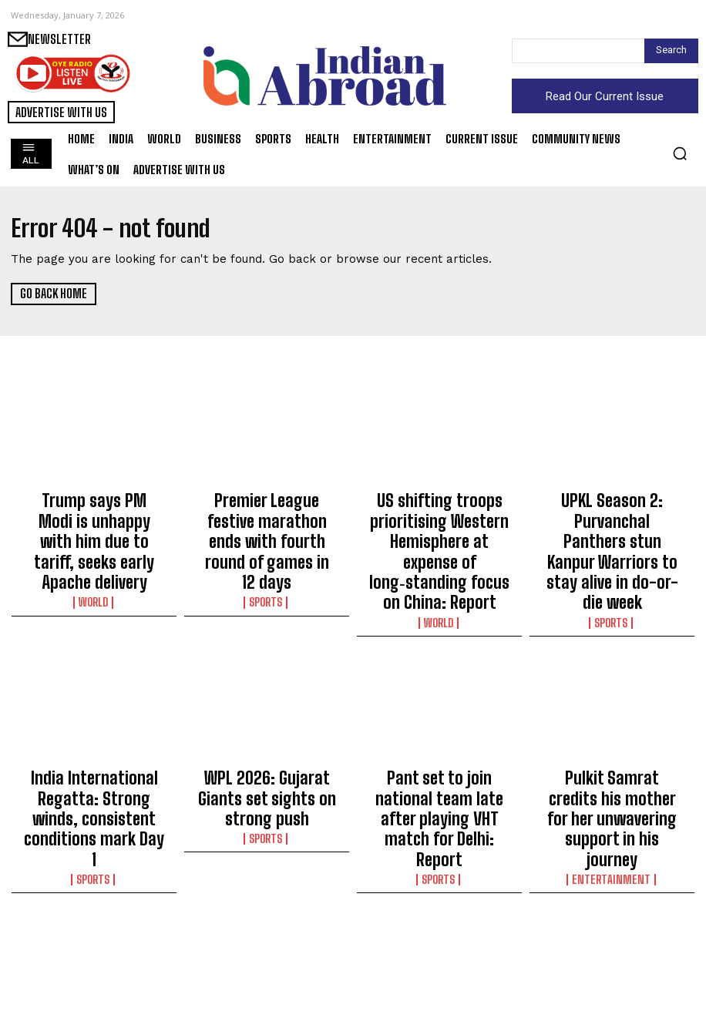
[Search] (671, 51)
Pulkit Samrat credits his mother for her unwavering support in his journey (612, 736)
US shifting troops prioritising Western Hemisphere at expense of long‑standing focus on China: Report (440, 526)
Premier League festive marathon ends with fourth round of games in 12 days (267, 512)
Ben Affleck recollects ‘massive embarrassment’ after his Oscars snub (94, 931)
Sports (266, 542)
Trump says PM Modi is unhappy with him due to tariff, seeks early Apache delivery (94, 519)
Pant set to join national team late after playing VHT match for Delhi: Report (439, 736)
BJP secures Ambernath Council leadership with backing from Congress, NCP (612, 931)
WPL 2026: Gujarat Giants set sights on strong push (266, 729)
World (94, 556)
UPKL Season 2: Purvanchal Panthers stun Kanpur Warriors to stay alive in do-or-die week (612, 519)
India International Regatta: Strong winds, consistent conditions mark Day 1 (94, 736)
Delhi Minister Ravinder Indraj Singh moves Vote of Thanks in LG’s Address (439, 931)
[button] (679, 153)
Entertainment (612, 766)
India (439, 961)
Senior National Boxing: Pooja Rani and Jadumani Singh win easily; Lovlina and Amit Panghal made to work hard (267, 945)
